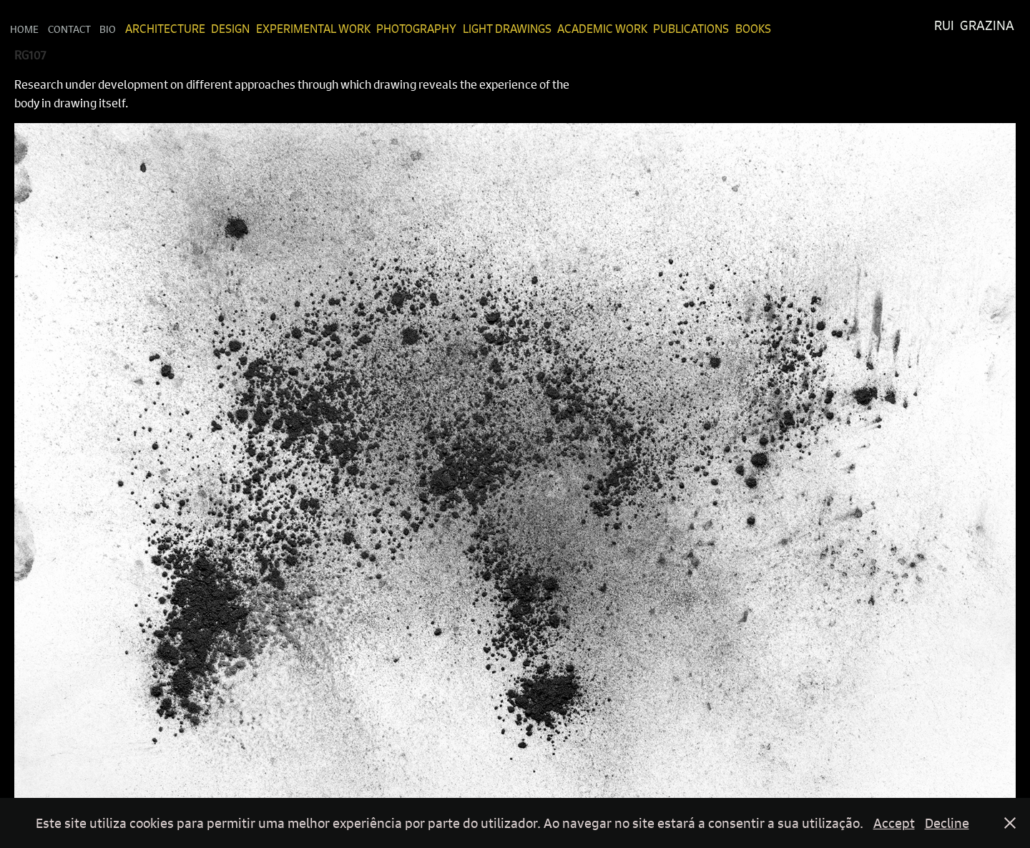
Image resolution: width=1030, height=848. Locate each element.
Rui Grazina (974, 25)
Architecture (165, 28)
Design (230, 28)
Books (753, 28)
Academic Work (602, 28)
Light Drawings (507, 28)
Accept (894, 823)
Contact (69, 28)
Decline (947, 823)
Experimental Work (313, 28)
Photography (416, 28)
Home (24, 28)
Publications (691, 28)
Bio (107, 28)
